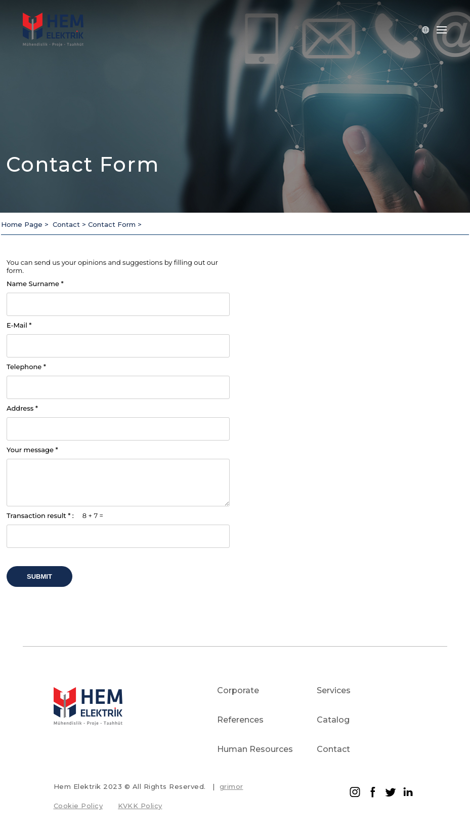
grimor (231, 786)
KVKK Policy (140, 806)
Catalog (333, 720)
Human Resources (255, 749)
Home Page (23, 224)
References (240, 720)
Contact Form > (115, 224)
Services (334, 690)
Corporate (238, 690)
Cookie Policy (78, 806)
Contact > (70, 224)
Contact (333, 749)
